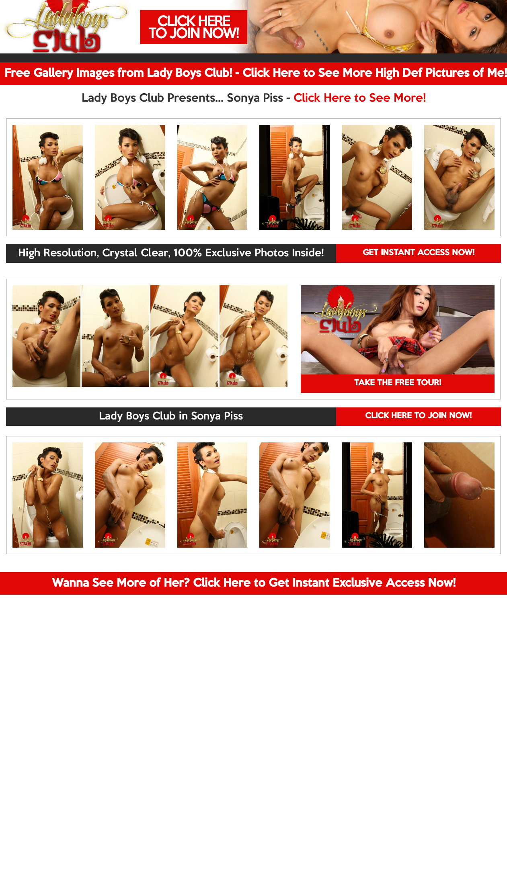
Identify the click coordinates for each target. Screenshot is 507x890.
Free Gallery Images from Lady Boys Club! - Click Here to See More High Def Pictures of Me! (255, 73)
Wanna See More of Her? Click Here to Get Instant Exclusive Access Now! (254, 583)
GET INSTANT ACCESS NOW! (418, 253)
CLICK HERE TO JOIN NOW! (418, 416)
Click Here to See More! (360, 98)
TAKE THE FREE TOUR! (397, 383)
